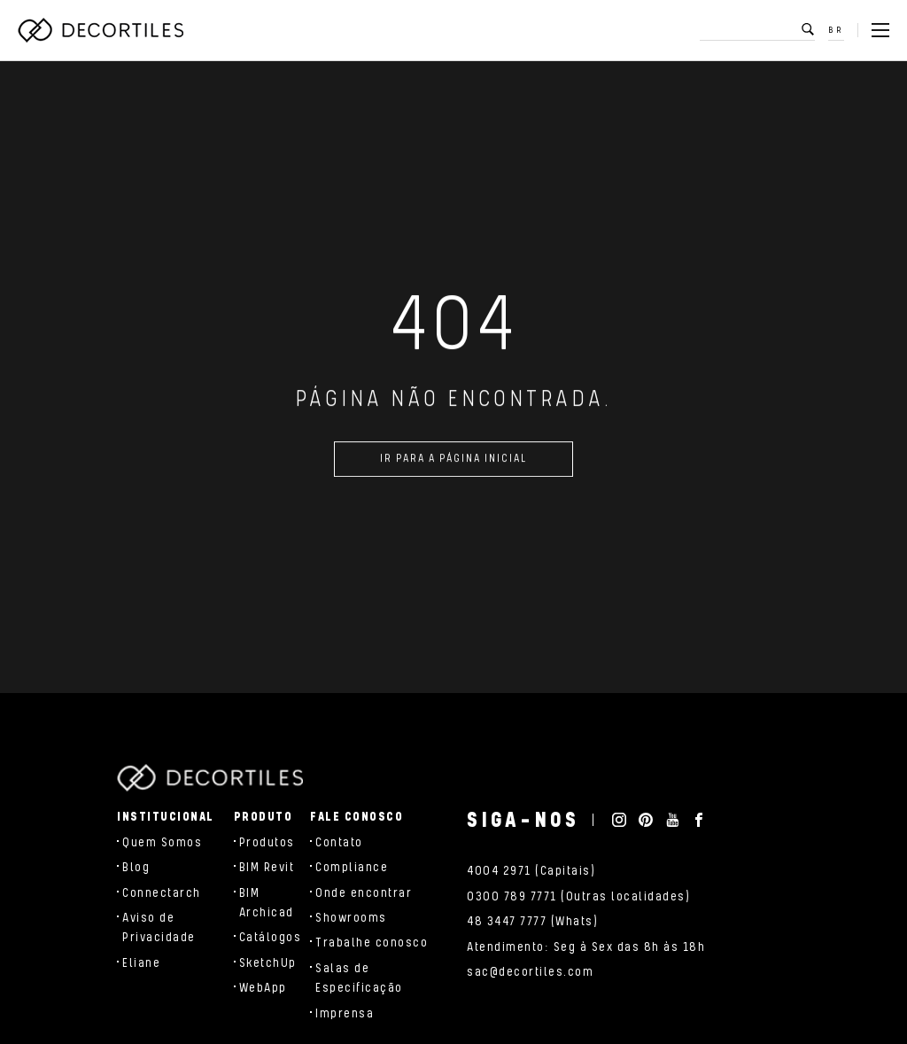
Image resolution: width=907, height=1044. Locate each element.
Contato (339, 843)
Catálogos (270, 938)
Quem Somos (162, 843)
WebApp (263, 988)
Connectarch (161, 893)
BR (836, 30)
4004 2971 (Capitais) (531, 871)
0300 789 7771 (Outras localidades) (578, 897)
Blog (136, 868)
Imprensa (344, 1014)
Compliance (351, 868)
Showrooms (351, 918)
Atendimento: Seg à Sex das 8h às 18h (586, 947)
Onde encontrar (363, 893)
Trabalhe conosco (371, 943)
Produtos (267, 843)
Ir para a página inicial (453, 464)
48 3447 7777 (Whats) (532, 922)
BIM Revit (267, 868)
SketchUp (268, 963)
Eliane (141, 963)
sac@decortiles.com (530, 972)
